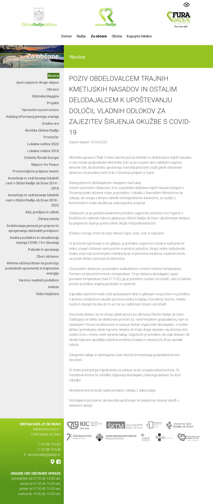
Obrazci (53, 89)
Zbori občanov (48, 256)
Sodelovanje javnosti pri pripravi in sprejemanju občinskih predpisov (33, 228)
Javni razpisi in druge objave (37, 82)
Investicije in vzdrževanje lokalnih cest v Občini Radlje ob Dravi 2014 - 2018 (32, 183)
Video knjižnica (47, 294)
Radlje (81, 36)
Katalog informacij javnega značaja (32, 117)
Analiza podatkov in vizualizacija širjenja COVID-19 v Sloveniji (34, 240)
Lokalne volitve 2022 (43, 144)
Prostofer (51, 137)
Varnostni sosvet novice (40, 110)
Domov (66, 36)
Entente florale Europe (41, 158)
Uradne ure (50, 123)
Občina (117, 36)
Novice (53, 76)
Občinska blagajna (45, 96)
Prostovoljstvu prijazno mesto (35, 171)
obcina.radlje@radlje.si (44, 454)
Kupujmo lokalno (139, 36)
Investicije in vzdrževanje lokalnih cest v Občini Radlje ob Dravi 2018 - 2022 (32, 200)
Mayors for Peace (45, 165)
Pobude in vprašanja (43, 250)
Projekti (53, 103)
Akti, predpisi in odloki (42, 212)
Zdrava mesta (48, 219)
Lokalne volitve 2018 (43, 151)
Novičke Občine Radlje (42, 130)
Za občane (99, 36)
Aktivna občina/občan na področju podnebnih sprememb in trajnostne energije (32, 268)
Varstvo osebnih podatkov (39, 280)
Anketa (53, 287)
